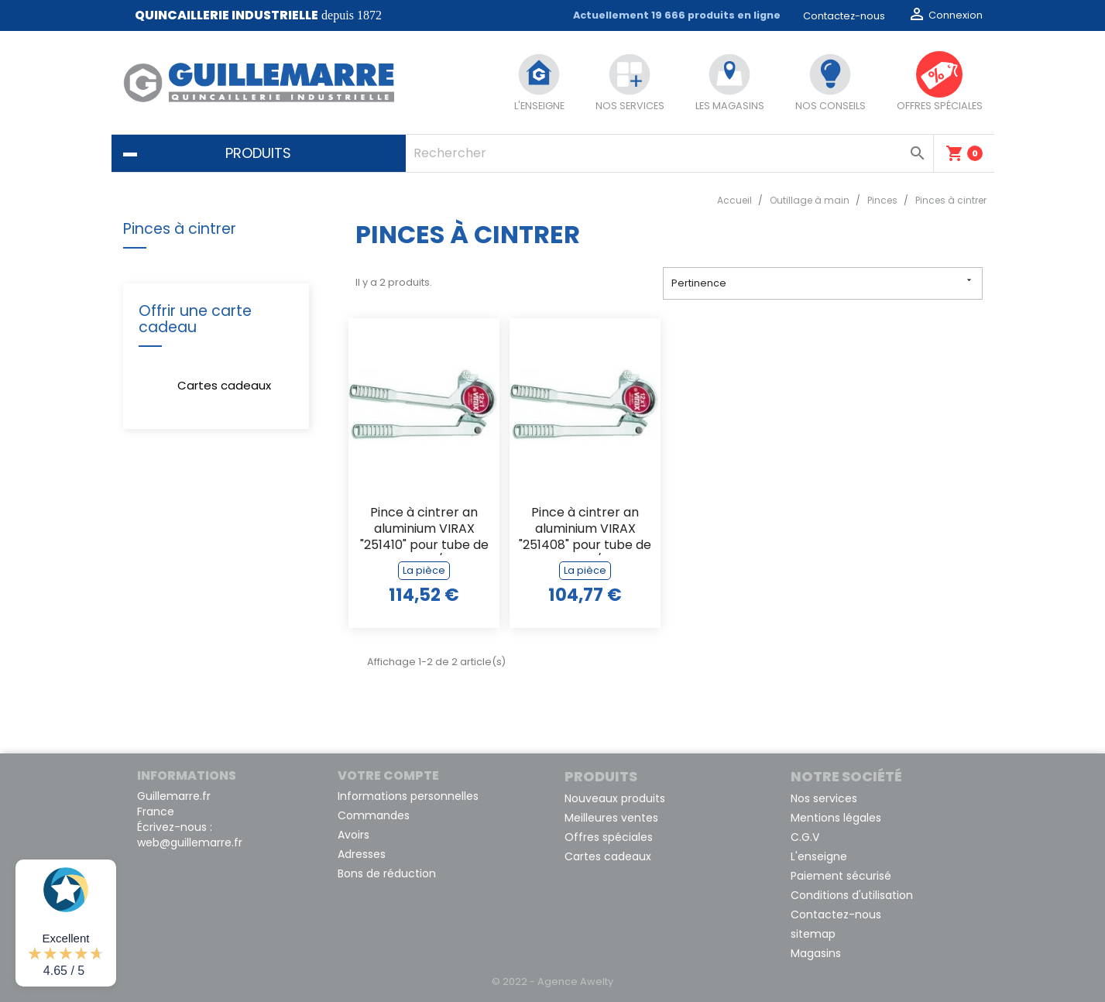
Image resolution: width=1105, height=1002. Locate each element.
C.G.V (805, 837)
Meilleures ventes (611, 817)
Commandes (374, 815)
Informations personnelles (408, 796)
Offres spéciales (609, 837)
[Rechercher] (669, 153)
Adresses (362, 854)
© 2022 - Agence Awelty (552, 981)
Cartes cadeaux (224, 385)
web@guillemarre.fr (189, 842)
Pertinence (822, 282)
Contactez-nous (844, 15)
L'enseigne (819, 856)
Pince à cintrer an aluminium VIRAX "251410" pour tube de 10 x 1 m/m (424, 530)
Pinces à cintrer (179, 229)
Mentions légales (836, 817)
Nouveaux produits (615, 798)
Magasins (816, 953)
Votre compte (388, 775)
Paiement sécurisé (841, 876)
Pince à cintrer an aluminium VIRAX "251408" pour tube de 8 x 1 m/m (585, 530)
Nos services (824, 798)
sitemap (813, 934)
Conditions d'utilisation (852, 895)
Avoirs (353, 834)
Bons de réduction (387, 873)
